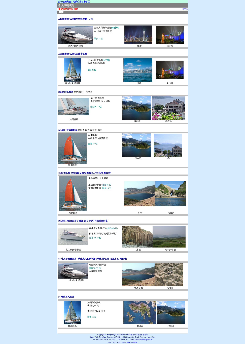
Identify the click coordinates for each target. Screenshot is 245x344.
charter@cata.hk (146, 340)
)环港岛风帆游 (67, 297)
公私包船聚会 (64, 1)
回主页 (185, 9)
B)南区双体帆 (65, 130)
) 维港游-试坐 (66, 19)
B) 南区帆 (63, 92)
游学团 (87, 1)
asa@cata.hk (132, 342)
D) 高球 (61, 220)
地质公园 (77, 1)
